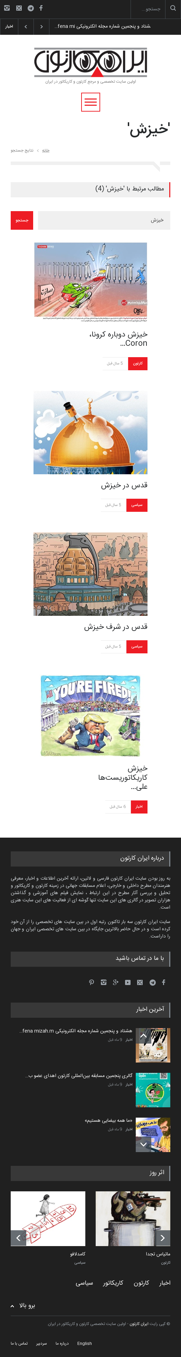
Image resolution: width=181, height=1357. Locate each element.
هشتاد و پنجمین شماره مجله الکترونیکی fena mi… (99, 26)
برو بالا (27, 1306)
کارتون (137, 364)
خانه (45, 150)
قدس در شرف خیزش (115, 627)
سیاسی (136, 505)
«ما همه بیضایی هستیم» (108, 1121)
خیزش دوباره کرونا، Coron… (118, 339)
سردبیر (41, 1343)
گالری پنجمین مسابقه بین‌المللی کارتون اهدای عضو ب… (78, 1076)
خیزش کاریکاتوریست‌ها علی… (122, 777)
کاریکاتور (113, 1283)
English (84, 1343)
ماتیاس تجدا (158, 1254)
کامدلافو (77, 1254)
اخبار (139, 807)
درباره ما (62, 1343)
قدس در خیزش (124, 485)
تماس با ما (19, 1343)
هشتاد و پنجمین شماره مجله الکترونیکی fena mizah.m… (75, 1031)
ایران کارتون (139, 1323)
